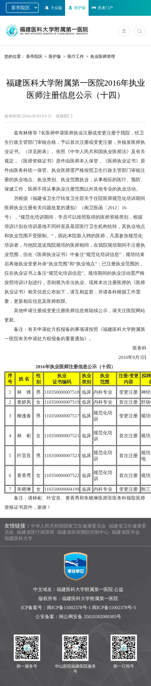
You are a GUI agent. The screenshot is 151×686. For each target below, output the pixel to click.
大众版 (53, 8)
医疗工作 (75, 56)
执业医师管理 (102, 56)
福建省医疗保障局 (35, 532)
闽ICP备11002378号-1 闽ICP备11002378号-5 (91, 607)
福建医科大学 (18, 538)
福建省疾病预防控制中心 (83, 532)
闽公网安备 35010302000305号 (90, 616)
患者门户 (102, 8)
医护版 (76, 8)
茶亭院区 (34, 56)
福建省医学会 (126, 532)
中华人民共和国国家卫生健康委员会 (68, 525)
